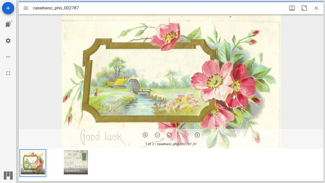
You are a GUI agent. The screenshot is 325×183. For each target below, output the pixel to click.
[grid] (171, 164)
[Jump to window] (8, 24)
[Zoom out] (157, 135)
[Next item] (197, 135)
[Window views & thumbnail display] (292, 8)
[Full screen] (8, 73)
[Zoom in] (145, 135)
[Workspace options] (8, 57)
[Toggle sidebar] (26, 8)
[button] (33, 163)
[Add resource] (8, 8)
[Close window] (316, 8)
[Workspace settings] (8, 41)
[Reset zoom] (170, 135)
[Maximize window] (304, 8)
